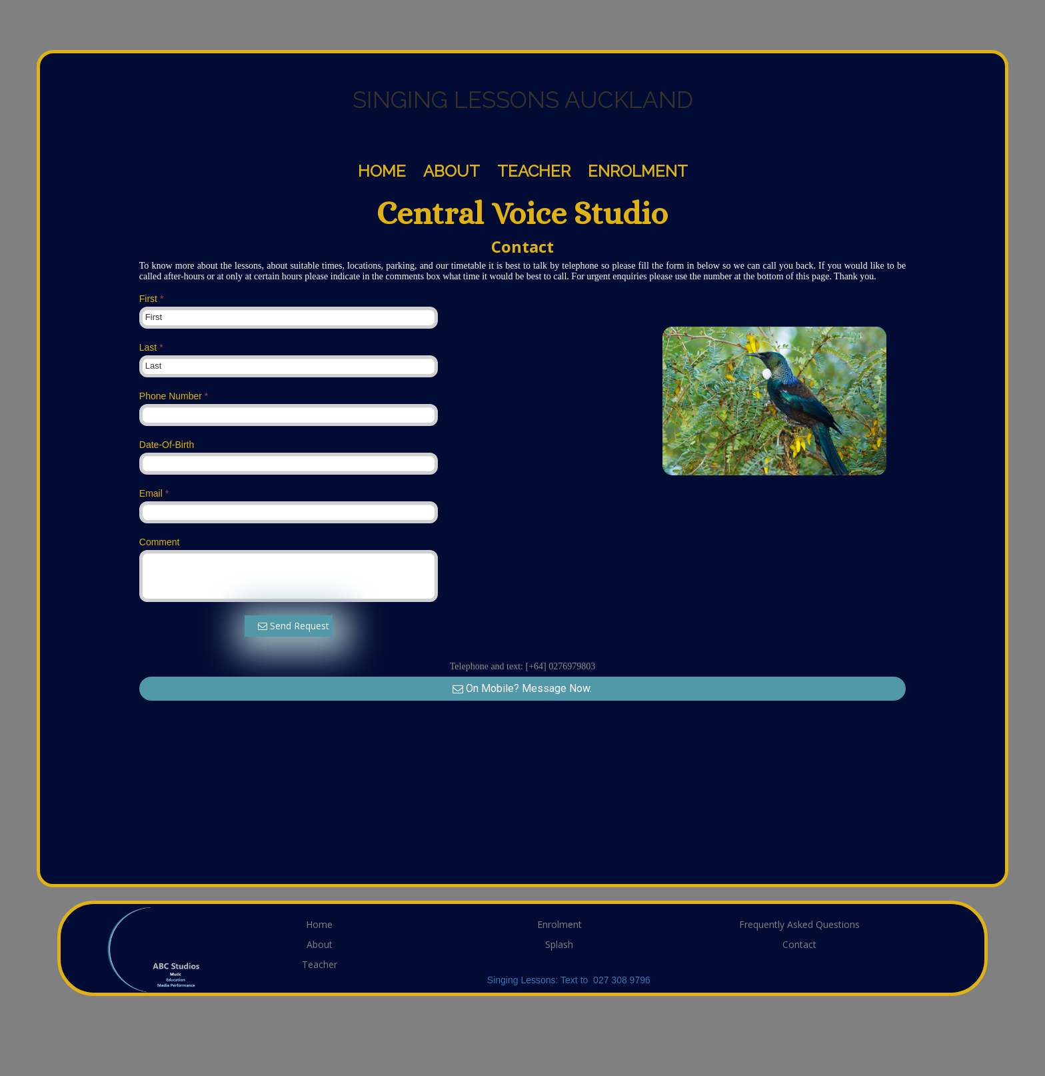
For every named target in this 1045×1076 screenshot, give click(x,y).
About (451, 171)
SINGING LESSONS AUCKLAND (523, 99)
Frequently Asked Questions (799, 924)
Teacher (533, 171)
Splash (559, 944)
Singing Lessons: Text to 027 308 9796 (568, 980)
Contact (799, 944)
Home (382, 171)
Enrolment (638, 171)
